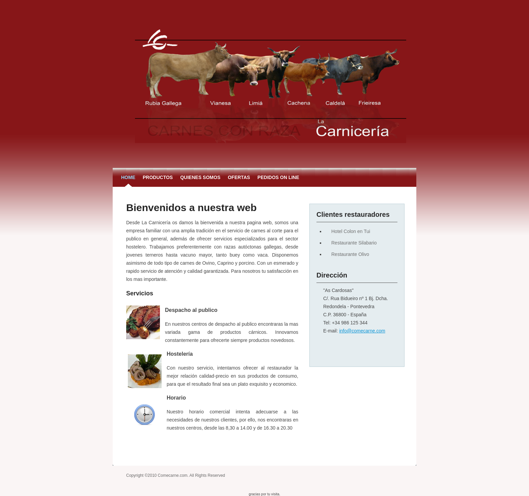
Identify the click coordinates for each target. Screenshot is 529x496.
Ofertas (239, 177)
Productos (158, 177)
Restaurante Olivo (350, 254)
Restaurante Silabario (354, 242)
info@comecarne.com (362, 330)
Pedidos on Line (278, 177)
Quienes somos (200, 177)
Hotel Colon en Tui (350, 231)
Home (128, 177)
